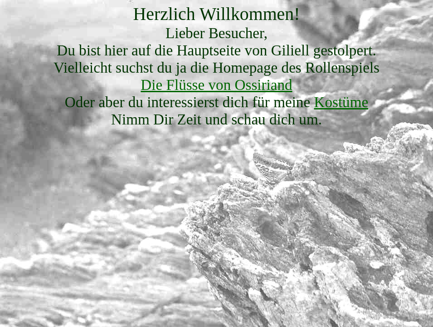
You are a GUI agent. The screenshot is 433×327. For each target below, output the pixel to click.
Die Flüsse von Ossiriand (216, 84)
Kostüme (341, 102)
